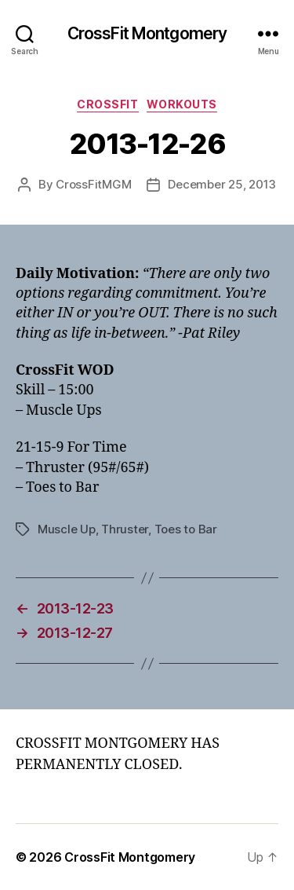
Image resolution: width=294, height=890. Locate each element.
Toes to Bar (185, 529)
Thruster (124, 529)
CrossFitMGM (93, 184)
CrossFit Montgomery (147, 33)
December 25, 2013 (222, 184)
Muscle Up (67, 529)
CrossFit (107, 104)
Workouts (182, 104)
